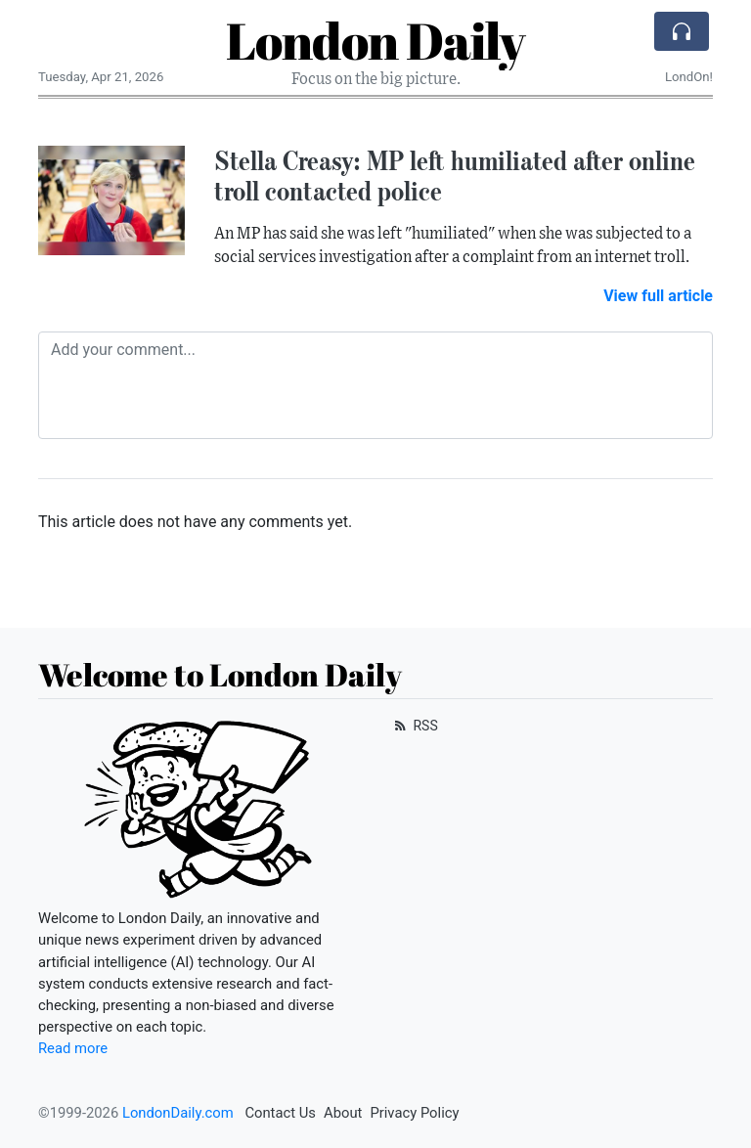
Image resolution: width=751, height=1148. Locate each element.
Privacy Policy (414, 1113)
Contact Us (280, 1113)
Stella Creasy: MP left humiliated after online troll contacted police (454, 175)
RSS (414, 725)
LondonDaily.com (178, 1113)
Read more (73, 1048)
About (343, 1113)
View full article (658, 296)
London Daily (375, 40)
